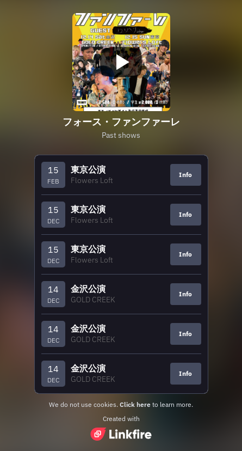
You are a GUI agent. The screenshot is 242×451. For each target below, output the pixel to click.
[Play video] (121, 62)
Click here (135, 404)
